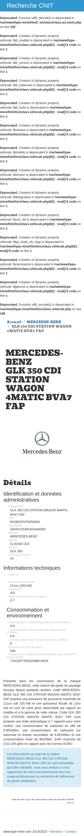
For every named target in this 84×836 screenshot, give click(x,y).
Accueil (14, 322)
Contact (70, 831)
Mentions (56, 831)
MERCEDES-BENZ (44, 322)
